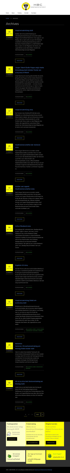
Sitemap (50, 469)
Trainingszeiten (12, 438)
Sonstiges (33, 13)
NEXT (37, 414)
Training (19, 13)
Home (7, 13)
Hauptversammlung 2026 (24, 30)
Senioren (35, 330)
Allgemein (29, 54)
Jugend (38, 329)
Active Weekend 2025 (23, 226)
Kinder (42, 329)
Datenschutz (44, 469)
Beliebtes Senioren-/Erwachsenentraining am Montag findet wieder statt (27, 346)
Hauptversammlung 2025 (24, 109)
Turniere (40, 330)
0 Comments (9, 37)
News (13, 13)
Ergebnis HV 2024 (21, 265)
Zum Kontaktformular (33, 442)
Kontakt (26, 13)
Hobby (34, 329)
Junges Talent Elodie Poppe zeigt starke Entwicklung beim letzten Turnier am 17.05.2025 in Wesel (29, 70)
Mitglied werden (51, 442)
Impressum (37, 469)
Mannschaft (29, 330)
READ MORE (19, 60)
